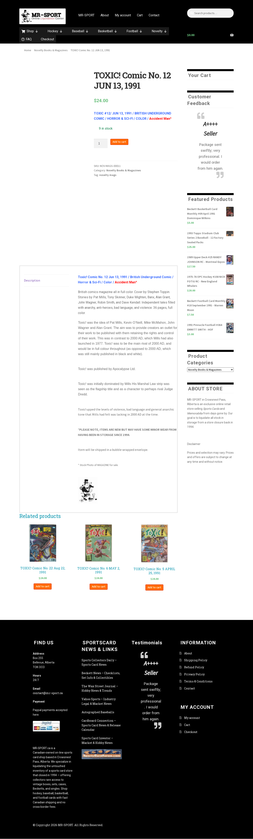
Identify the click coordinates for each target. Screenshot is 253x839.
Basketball (107, 31)
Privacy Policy (194, 674)
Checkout (47, 39)
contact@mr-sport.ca (48, 693)
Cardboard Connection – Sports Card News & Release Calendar (101, 725)
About (105, 15)
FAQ (29, 39)
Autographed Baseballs (98, 712)
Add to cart (119, 141)
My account (123, 15)
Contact (154, 15)
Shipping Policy (195, 660)
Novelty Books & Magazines (51, 50)
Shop (32, 31)
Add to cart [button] (42, 586)
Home (27, 50)
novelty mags (107, 175)
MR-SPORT (86, 15)
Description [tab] (32, 280)
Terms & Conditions (198, 681)
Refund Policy (194, 667)
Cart (140, 15)
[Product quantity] (101, 143)
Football (134, 31)
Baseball (80, 31)
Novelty (159, 31)
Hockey (55, 31)
